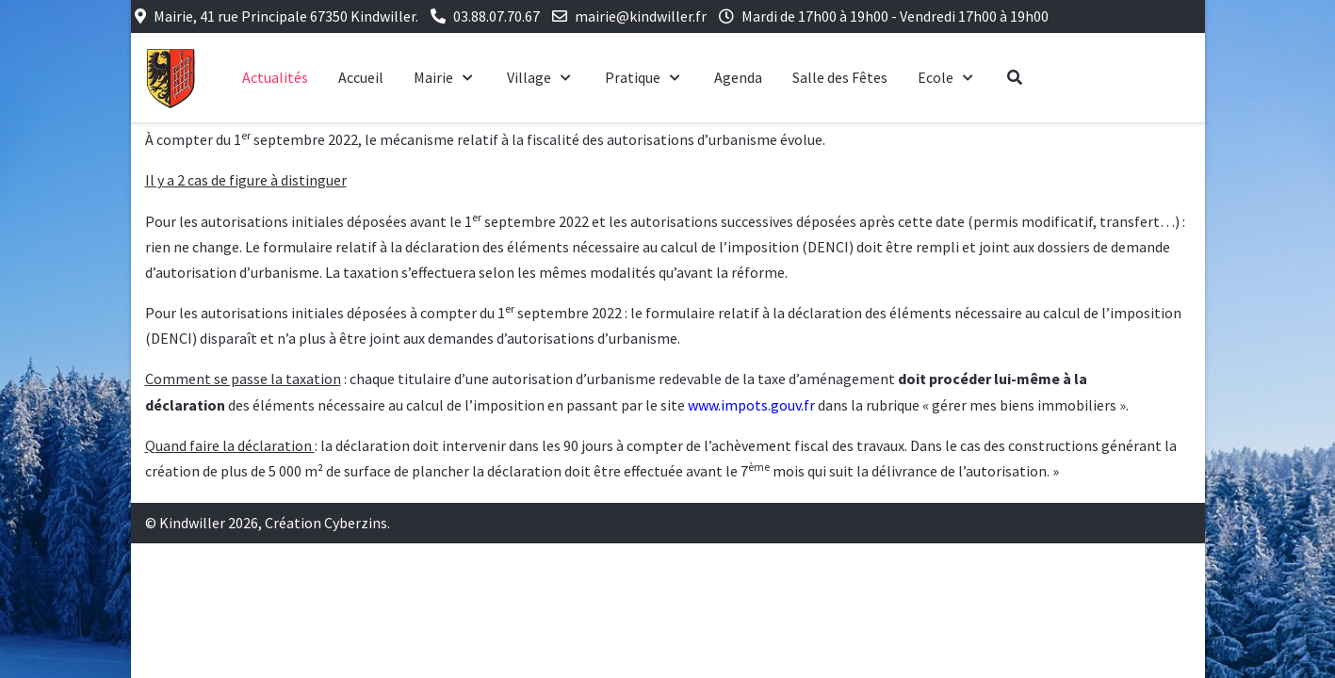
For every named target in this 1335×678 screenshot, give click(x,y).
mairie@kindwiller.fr (641, 16)
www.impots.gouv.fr (751, 405)
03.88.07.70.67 (496, 16)
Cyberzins (355, 522)
